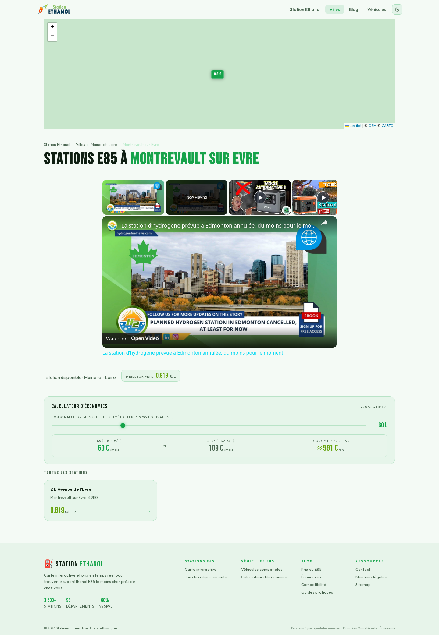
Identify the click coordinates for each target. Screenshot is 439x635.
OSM (373, 125)
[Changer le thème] (397, 9)
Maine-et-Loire (104, 144)
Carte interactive (200, 569)
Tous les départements (206, 576)
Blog (353, 9)
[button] (217, 74)
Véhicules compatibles (261, 569)
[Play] (260, 197)
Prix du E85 (311, 569)
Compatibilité (313, 584)
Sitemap (363, 584)
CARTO (388, 125)
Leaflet (353, 125)
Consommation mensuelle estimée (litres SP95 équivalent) (113, 417)
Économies (311, 576)
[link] (112, 226)
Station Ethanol (305, 9)
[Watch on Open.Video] (132, 338)
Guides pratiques (317, 592)
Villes (335, 9)
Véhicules (376, 9)
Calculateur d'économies (264, 576)
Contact (362, 569)
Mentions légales (371, 576)
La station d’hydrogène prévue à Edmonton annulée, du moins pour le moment (218, 225)
